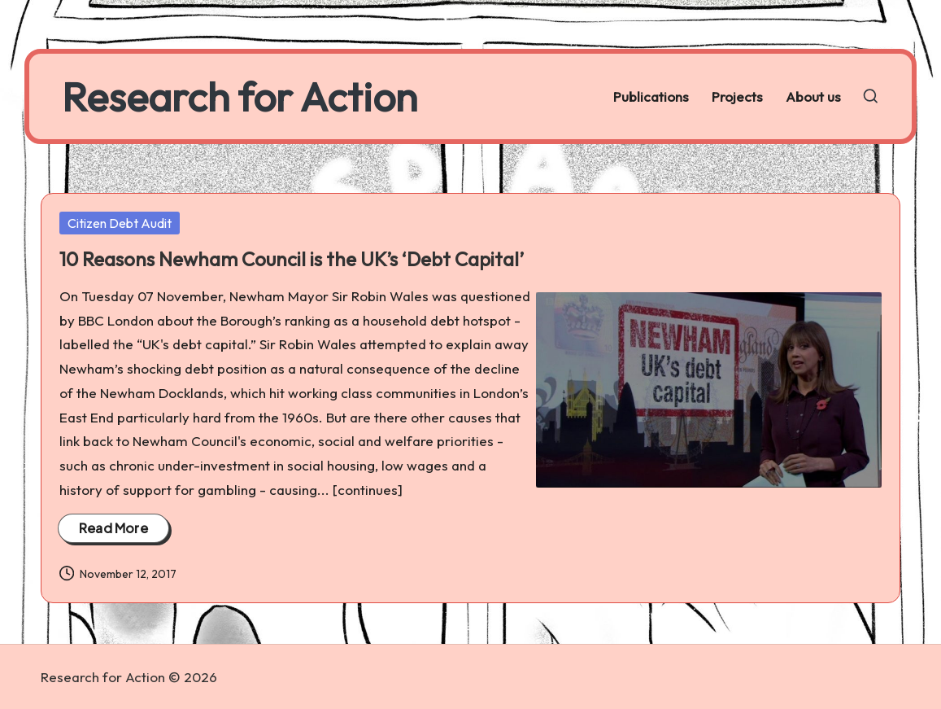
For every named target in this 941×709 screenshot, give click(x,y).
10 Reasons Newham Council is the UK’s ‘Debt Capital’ (291, 259)
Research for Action (239, 96)
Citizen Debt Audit (120, 223)
